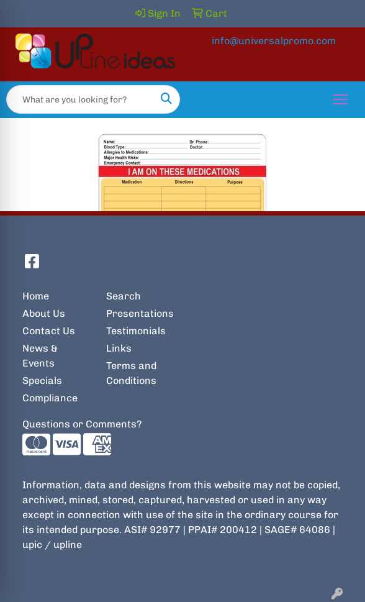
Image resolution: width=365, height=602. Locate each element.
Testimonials (136, 331)
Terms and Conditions (131, 373)
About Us (43, 313)
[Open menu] (340, 99)
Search (123, 296)
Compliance (50, 398)
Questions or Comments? (82, 424)
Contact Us (48, 331)
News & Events (40, 355)
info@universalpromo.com (274, 41)
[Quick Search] (80, 99)
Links (119, 348)
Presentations (140, 313)
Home (35, 296)
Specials (42, 380)
